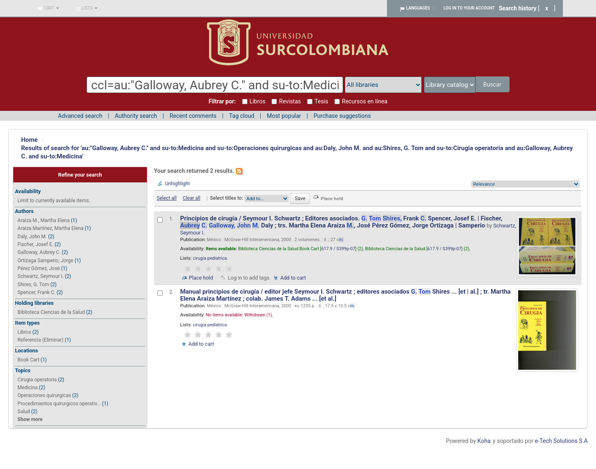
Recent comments (193, 115)
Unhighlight (177, 184)
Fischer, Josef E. (35, 244)
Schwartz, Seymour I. (40, 276)
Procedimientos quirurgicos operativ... (59, 404)
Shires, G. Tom (33, 284)
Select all (167, 198)
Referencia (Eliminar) (40, 340)
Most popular (284, 115)
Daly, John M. (32, 236)
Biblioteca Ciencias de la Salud (51, 312)
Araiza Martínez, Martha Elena (50, 228)
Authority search (136, 115)
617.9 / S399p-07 (338, 248)
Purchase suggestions (342, 115)
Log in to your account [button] (469, 8)
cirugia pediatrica (210, 258)
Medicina (27, 387)
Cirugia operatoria (37, 380)
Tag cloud (241, 115)
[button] (48, 8)
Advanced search (80, 115)
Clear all (191, 198)
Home (29, 140)
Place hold (201, 278)
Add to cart (293, 278)
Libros (24, 332)
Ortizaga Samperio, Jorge (45, 260)
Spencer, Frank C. (36, 292)
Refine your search (80, 175)
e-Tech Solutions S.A (561, 441)
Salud (23, 411)
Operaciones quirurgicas (44, 395)
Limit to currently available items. (53, 200)
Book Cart (28, 360)
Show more (29, 419)
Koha (483, 441)
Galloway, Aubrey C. (38, 252)
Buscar (493, 84)
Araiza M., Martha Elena (43, 220)
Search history (517, 8)
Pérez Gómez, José (38, 268)
